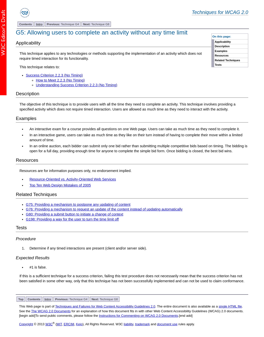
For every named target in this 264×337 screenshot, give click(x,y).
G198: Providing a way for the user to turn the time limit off (72, 219)
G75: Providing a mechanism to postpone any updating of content (78, 204)
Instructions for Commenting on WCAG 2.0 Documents (138, 316)
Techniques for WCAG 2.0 (220, 12)
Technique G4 (63, 24)
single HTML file (230, 306)
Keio (79, 324)
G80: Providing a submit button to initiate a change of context (74, 214)
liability (128, 324)
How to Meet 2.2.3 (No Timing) (60, 80)
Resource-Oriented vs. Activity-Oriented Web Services (73, 179)
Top (21, 299)
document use (167, 324)
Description (222, 46)
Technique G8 (96, 24)
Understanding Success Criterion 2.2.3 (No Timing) (76, 85)
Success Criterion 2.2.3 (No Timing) (54, 75)
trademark (142, 324)
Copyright (26, 324)
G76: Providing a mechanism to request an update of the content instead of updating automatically (104, 209)
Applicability (223, 41)
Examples (221, 51)
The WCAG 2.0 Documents (51, 311)
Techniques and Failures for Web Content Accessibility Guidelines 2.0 (105, 306)
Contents (25, 24)
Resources (221, 55)
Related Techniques (227, 60)
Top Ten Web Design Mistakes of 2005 (60, 185)
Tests (218, 64)
